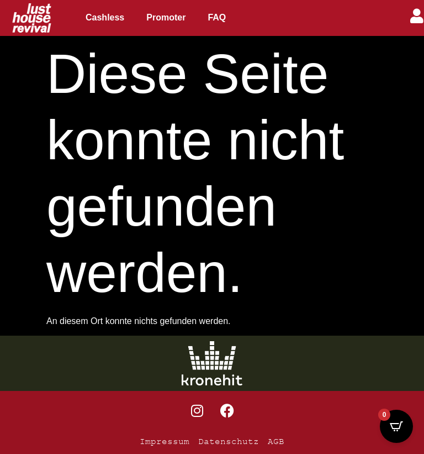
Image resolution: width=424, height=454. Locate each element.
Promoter (166, 17)
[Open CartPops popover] (396, 426)
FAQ (217, 17)
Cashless (105, 17)
